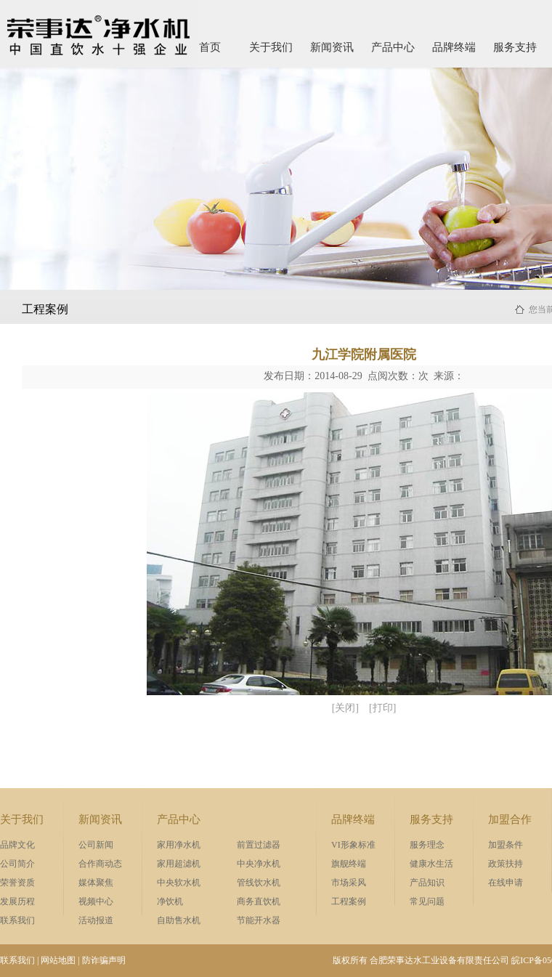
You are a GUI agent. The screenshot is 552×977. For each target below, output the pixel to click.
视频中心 (95, 901)
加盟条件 (505, 845)
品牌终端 (454, 47)
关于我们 (271, 47)
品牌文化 (17, 845)
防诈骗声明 (104, 960)
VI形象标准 (353, 845)
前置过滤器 (258, 845)
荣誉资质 (17, 882)
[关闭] (345, 707)
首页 (210, 47)
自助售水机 (178, 920)
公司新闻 (95, 845)
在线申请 (505, 882)
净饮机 (170, 901)
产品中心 (393, 47)
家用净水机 (178, 845)
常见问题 (427, 901)
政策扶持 (505, 864)
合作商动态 (100, 864)
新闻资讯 (332, 47)
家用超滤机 (178, 864)
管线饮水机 (258, 882)
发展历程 (17, 901)
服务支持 (515, 47)
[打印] (382, 707)
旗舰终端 (348, 864)
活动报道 (95, 920)
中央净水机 (258, 864)
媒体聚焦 (95, 882)
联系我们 (17, 920)
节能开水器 (258, 920)
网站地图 (58, 960)
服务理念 (427, 845)
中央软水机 (178, 882)
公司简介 (17, 864)
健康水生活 (431, 864)
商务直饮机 (258, 901)
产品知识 (427, 882)
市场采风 (348, 882)
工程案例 (348, 901)
